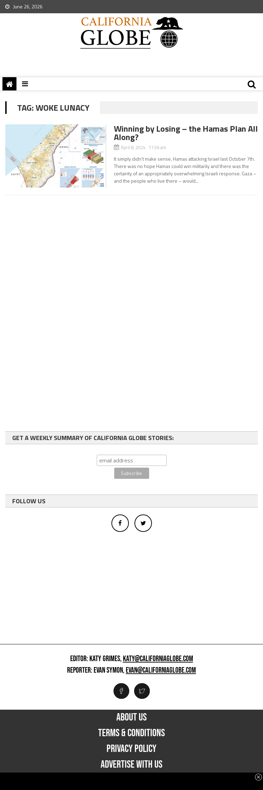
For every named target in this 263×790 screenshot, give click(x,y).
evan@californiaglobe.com (161, 670)
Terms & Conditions (131, 733)
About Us (131, 717)
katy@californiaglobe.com (158, 659)
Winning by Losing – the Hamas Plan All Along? (186, 132)
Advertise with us (131, 764)
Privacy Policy (131, 749)
